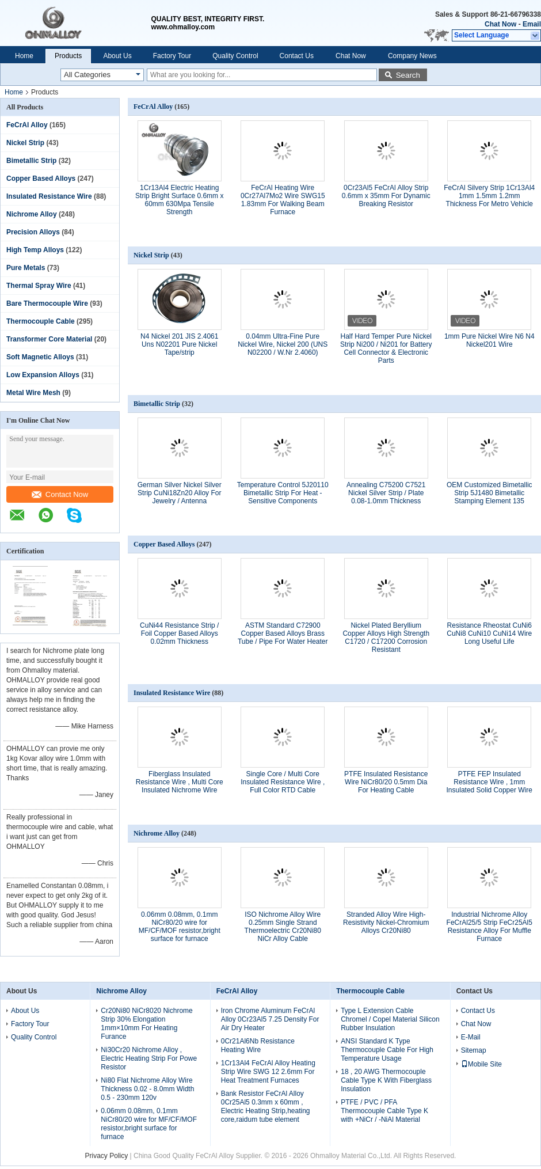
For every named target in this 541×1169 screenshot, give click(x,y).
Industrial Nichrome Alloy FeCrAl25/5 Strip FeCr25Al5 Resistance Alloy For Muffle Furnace (489, 926)
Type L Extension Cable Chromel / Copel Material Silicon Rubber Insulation (390, 1019)
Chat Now (500, 24)
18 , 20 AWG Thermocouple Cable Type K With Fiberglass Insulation (386, 1080)
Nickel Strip (25, 143)
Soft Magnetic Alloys (40, 357)
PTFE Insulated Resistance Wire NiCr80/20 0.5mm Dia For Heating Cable (386, 782)
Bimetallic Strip (31, 161)
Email (532, 24)
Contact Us (297, 56)
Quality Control (235, 56)
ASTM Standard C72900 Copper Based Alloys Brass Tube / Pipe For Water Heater (283, 633)
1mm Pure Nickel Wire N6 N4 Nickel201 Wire (489, 340)
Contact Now (60, 494)
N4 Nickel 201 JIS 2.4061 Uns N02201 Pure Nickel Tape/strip (179, 344)
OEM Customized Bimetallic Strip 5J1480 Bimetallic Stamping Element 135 (489, 493)
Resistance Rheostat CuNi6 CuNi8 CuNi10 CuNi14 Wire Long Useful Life (489, 633)
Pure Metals (25, 268)
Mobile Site (481, 1064)
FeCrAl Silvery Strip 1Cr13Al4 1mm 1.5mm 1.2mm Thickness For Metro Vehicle (489, 196)
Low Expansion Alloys (42, 375)
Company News (412, 56)
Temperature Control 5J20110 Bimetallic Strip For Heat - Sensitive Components (283, 493)
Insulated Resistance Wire (49, 196)
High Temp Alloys (35, 250)
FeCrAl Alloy (27, 125)
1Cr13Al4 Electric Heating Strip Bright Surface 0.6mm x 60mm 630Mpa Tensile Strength (179, 200)
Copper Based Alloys (40, 178)
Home (24, 56)
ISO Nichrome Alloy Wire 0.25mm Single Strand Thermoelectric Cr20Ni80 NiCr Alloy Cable (283, 926)
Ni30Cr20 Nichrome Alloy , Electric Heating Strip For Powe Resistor (149, 1058)
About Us (117, 56)
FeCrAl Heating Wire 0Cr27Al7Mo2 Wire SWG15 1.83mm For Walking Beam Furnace (283, 200)
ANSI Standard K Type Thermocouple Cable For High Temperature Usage (387, 1049)
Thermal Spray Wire (38, 286)
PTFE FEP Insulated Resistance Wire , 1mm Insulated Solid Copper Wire (489, 782)
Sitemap (473, 1050)
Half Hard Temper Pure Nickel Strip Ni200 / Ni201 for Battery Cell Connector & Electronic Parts (386, 348)
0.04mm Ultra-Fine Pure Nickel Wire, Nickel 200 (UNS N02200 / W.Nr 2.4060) (282, 344)
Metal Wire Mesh (33, 393)
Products (68, 56)
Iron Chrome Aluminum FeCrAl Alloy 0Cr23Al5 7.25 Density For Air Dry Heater (270, 1019)
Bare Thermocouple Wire (47, 303)
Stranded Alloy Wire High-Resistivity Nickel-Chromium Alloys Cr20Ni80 (386, 922)
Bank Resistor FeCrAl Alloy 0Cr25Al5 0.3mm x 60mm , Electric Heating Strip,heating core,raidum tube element (265, 1107)
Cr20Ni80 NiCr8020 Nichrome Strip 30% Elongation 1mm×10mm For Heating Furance (146, 1024)
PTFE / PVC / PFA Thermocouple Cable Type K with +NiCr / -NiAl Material (384, 1111)
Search (408, 75)
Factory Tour (172, 56)
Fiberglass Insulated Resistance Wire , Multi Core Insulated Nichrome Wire (179, 782)
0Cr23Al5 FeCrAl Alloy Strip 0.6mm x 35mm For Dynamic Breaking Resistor (386, 196)
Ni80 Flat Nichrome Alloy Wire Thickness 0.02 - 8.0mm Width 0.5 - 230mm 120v (147, 1089)
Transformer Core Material (49, 339)
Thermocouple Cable (40, 321)
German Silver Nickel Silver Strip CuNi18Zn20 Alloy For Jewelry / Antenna (180, 493)
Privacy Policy (106, 1156)
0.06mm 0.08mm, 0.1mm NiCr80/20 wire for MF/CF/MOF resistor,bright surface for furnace (179, 926)
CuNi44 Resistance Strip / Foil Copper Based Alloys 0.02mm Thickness (179, 633)
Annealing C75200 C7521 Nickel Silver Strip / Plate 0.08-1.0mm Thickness (385, 493)
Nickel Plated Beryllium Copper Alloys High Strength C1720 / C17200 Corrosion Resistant (385, 637)
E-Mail (471, 1037)
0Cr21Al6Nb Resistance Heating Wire (258, 1045)
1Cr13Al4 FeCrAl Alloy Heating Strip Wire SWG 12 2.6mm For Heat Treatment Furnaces (268, 1071)
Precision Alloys (33, 232)
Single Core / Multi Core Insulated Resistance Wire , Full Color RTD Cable (283, 782)
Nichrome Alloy (31, 214)
